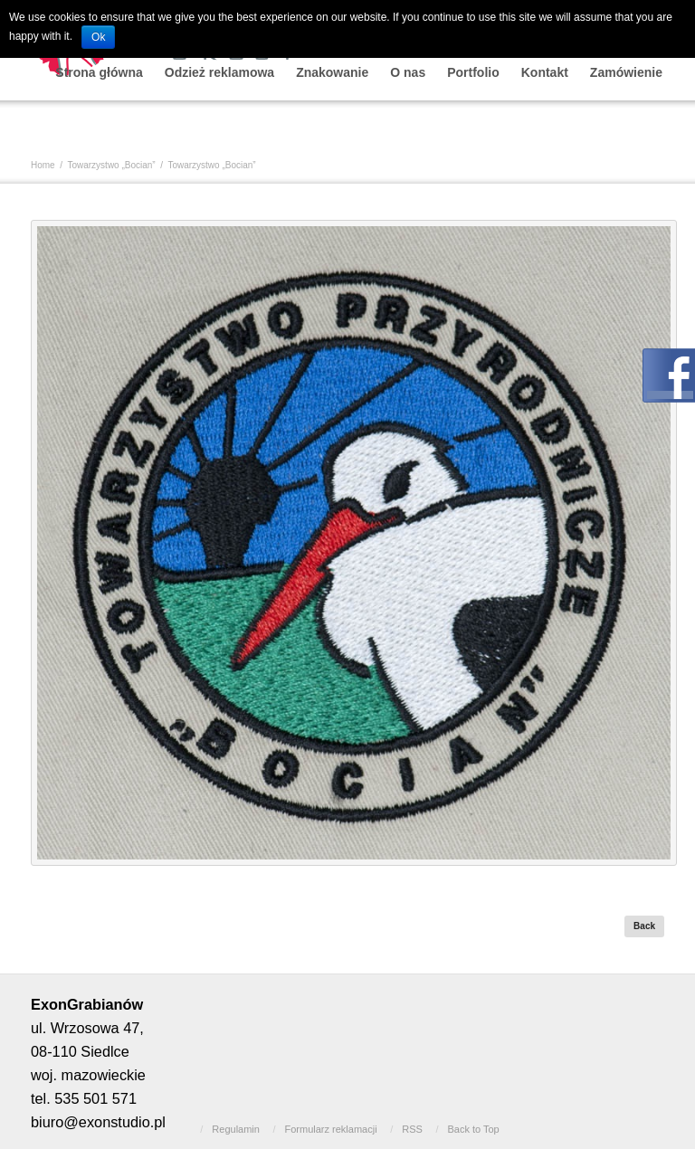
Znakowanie (332, 72)
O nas (407, 72)
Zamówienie (626, 72)
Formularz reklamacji (331, 1129)
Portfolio (473, 72)
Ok (98, 37)
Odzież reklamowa (219, 72)
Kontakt (544, 72)
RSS (412, 1129)
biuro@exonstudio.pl (98, 1122)
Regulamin (236, 1129)
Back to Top (473, 1129)
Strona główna (98, 72)
